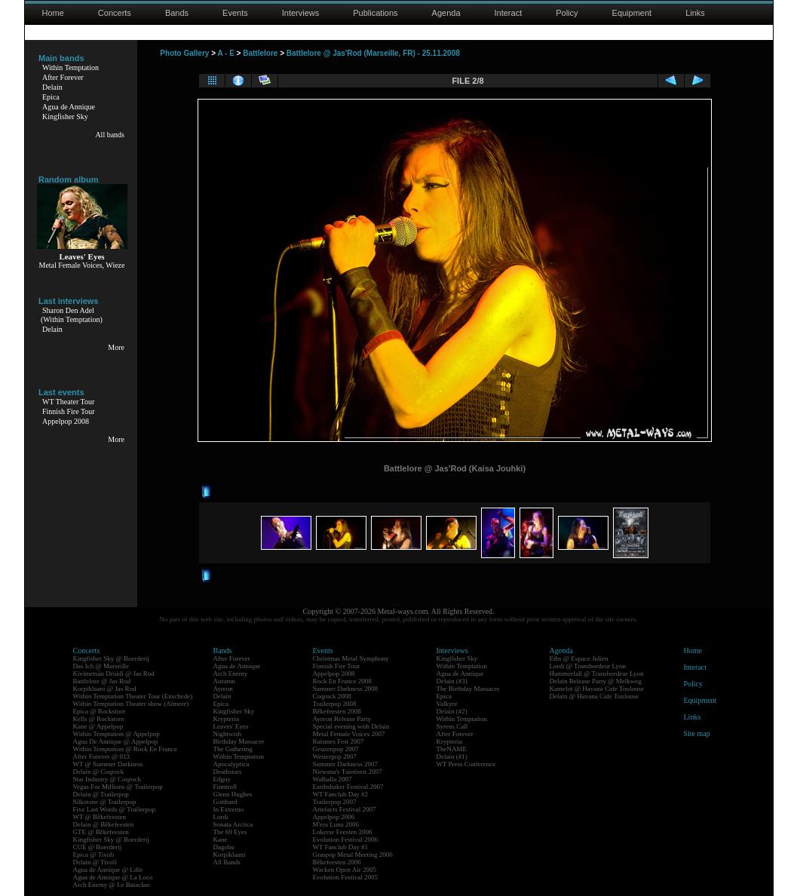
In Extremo (228, 809)
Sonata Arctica (233, 824)
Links (695, 12)
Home (53, 12)
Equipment (632, 12)
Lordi (220, 817)
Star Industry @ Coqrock (107, 779)
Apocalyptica (231, 764)
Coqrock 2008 (332, 696)
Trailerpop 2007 (335, 801)
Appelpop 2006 (334, 817)
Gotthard (225, 801)
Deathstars (227, 771)
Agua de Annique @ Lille (108, 869)
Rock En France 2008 (342, 681)
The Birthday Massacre (468, 688)
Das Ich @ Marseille (101, 666)
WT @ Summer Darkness (108, 764)
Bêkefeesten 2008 (337, 711)
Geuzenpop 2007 (336, 749)
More (116, 347)
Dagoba (224, 847)
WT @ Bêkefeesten (100, 817)
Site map (697, 733)
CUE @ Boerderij (97, 847)
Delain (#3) (452, 681)
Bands (177, 12)
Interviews (301, 12)
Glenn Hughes (233, 794)
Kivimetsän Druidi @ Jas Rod (114, 673)
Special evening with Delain (351, 726)
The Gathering (233, 749)
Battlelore (260, 53)
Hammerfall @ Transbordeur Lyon (597, 673)
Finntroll (225, 786)
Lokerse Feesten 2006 (342, 832)
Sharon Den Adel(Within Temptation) (72, 315)
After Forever (63, 77)
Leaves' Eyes (231, 726)
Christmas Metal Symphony (351, 658)
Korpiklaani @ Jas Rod (104, 688)
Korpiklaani (229, 854)
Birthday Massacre (239, 741)
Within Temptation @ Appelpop (116, 734)
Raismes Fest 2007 (338, 741)
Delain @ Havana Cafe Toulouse (594, 696)
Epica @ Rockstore (99, 711)
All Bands (227, 862)
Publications (375, 12)
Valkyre (447, 703)
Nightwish (227, 734)
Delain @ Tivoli (95, 862)
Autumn (224, 681)
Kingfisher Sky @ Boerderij (111, 658)
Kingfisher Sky (65, 116)
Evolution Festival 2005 (346, 877)
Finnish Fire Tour (68, 411)
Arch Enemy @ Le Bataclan (111, 884)
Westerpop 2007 (335, 756)
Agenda (446, 12)
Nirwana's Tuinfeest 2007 (347, 771)
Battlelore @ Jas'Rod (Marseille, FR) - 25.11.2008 (373, 53)
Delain (52, 87)
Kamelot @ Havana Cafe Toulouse (597, 688)
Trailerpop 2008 (335, 703)
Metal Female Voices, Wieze (81, 265)
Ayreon (223, 688)
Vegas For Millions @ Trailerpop (118, 786)
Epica (51, 97)
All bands (109, 134)
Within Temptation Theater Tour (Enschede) (133, 696)
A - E (225, 53)
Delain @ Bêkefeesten (103, 824)
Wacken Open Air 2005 (345, 869)
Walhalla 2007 (332, 779)
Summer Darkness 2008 (346, 688)
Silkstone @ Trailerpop (104, 801)
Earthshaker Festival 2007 (348, 786)
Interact (509, 12)
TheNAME (452, 749)
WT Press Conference (466, 764)
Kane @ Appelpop (98, 726)
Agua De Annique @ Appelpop (115, 741)
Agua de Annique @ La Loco (113, 877)
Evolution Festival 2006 (346, 839)
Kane (220, 839)
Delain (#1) (452, 756)
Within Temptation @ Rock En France (125, 749)
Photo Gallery (184, 53)
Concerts (114, 12)
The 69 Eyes (230, 832)
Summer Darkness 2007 (346, 764)
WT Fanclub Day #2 (341, 794)
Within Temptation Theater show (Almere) (131, 703)
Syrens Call (452, 726)
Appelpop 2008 (65, 421)
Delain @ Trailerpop (101, 794)
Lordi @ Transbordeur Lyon (588, 666)
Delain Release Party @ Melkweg (596, 681)
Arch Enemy (230, 673)
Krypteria (226, 719)
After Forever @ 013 (101, 756)
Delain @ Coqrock (98, 771)
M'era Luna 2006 (336, 824)
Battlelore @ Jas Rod (102, 681)
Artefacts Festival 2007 (344, 809)
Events (235, 12)
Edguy (222, 779)
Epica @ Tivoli (94, 854)
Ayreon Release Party (342, 719)
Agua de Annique (68, 107)
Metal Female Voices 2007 (349, 734)
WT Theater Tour (68, 401)
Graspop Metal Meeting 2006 (353, 854)
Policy (567, 12)
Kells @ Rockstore (98, 719)
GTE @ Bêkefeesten (101, 832)
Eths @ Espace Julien (579, 658)
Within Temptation (70, 67)
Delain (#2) (452, 711)
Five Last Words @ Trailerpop (114, 809)
